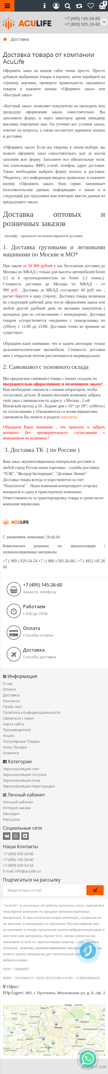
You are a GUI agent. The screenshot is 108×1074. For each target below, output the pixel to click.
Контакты (11, 700)
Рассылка (11, 819)
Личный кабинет (18, 802)
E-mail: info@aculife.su (22, 871)
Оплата (9, 689)
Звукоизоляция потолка (24, 774)
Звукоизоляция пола (21, 780)
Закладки (11, 813)
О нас (8, 683)
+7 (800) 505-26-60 (18, 853)
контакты (69, 417)
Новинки (11, 752)
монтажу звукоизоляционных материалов (53, 948)
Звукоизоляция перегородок (29, 786)
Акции (8, 735)
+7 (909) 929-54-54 (18, 865)
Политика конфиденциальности (31, 712)
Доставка (11, 695)
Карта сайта (13, 724)
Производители (17, 729)
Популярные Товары (21, 741)
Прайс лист (12, 706)
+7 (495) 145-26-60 (82, 18)
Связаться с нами (18, 718)
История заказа (17, 807)
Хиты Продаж (15, 747)
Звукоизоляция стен (21, 768)
